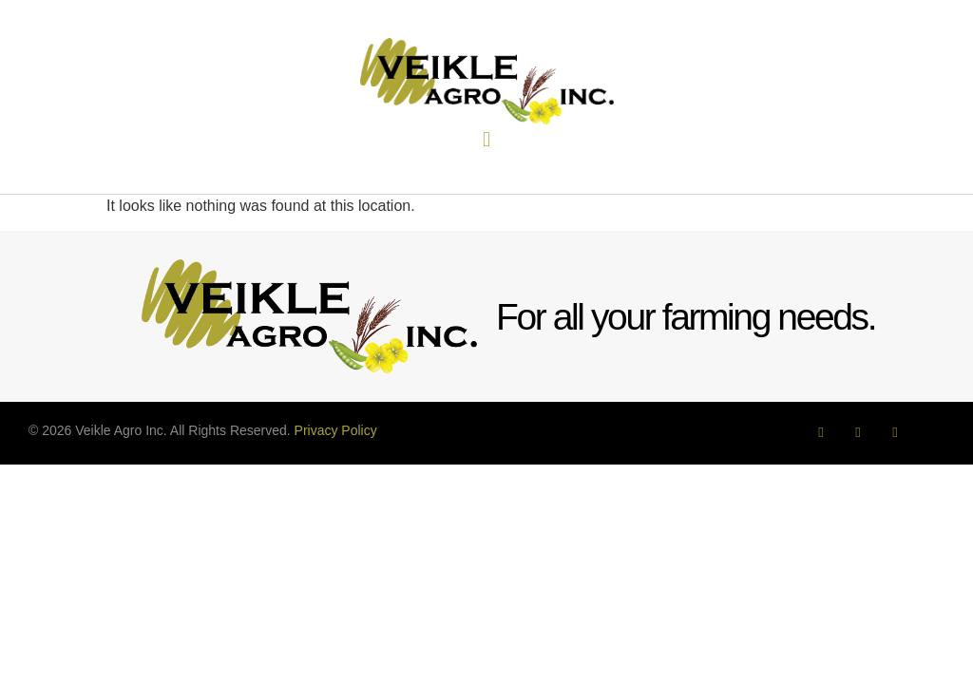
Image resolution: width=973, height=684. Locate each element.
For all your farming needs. (685, 316)
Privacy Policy (336, 430)
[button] (486, 140)
